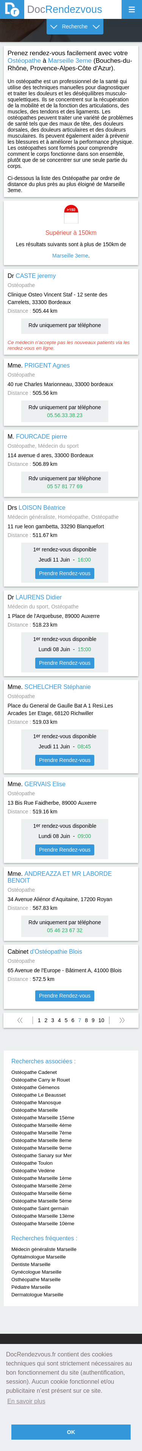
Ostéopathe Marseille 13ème (42, 1216)
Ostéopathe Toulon (32, 1163)
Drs (37, 507)
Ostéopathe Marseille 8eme (41, 1140)
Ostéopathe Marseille (34, 1110)
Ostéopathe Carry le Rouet (40, 1080)
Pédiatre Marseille (31, 1287)
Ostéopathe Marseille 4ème (41, 1125)
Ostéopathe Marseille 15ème (42, 1117)
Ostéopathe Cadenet (34, 1072)
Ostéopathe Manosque (36, 1102)
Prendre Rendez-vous (65, 573)
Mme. (39, 365)
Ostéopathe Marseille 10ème (42, 1223)
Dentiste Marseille (30, 1264)
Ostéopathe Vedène (33, 1170)
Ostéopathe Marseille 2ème (41, 1186)
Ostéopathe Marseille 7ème (41, 1133)
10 (101, 1020)
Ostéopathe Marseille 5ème (41, 1201)
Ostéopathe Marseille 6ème (41, 1193)
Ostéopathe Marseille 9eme (41, 1148)
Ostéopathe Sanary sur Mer (41, 1155)
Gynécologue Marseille (36, 1272)
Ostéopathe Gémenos (35, 1087)
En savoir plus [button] (26, 1401)
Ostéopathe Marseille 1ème (41, 1178)
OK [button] (71, 1432)
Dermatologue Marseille (37, 1294)
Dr (32, 276)
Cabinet (45, 951)
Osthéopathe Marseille (36, 1279)
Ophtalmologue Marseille (38, 1257)
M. (37, 436)
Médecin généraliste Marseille (43, 1249)
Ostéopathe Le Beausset (38, 1095)
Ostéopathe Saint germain (40, 1208)
